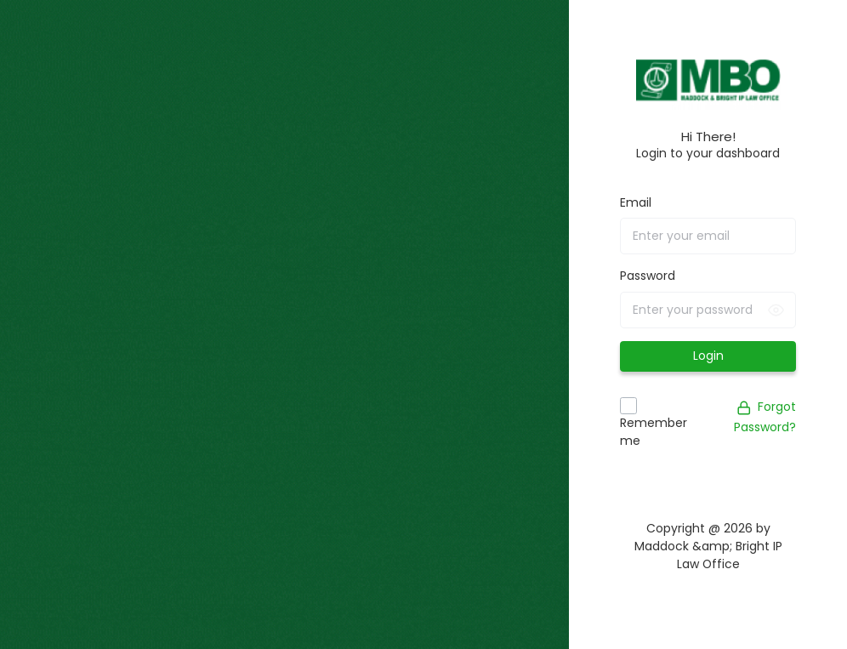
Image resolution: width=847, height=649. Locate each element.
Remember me (653, 431)
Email (635, 202)
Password (647, 275)
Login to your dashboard (708, 153)
